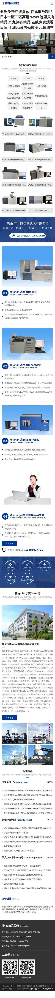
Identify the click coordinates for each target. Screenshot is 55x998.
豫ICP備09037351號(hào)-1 (41, 989)
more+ (50, 782)
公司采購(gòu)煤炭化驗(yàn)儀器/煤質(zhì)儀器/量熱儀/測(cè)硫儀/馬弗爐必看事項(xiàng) (28, 813)
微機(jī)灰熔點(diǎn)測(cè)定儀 (23, 912)
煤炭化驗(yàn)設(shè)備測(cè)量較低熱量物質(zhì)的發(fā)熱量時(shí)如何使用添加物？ (28, 828)
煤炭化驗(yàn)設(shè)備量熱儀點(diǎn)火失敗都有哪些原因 (28, 842)
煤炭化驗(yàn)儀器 (29, 907)
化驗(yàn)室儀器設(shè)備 (27, 105)
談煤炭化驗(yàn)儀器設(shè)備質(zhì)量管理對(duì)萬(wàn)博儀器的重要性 (28, 795)
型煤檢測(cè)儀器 (41, 105)
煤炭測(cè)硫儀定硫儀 (15, 909)
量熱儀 (13, 78)
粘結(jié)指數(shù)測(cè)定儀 (13, 96)
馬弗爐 (41, 78)
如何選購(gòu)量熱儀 (12, 846)
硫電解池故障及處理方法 (14, 884)
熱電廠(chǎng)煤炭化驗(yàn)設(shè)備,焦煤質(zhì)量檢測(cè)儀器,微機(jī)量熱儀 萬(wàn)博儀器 (28, 804)
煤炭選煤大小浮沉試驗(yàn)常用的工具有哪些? (23, 879)
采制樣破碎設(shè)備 (13, 105)
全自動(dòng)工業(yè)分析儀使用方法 (19, 799)
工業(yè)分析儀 (13, 86)
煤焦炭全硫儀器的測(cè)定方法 (16, 833)
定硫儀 (27, 78)
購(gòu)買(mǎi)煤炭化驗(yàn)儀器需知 (19, 851)
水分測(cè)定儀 (41, 96)
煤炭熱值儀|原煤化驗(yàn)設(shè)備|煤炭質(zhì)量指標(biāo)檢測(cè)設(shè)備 (28, 837)
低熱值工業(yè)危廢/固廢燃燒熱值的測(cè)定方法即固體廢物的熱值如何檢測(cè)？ (28, 870)
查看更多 (9, 543)
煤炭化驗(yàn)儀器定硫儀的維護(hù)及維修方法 (23, 875)
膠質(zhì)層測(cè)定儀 (27, 96)
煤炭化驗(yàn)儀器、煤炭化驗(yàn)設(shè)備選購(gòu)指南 (28, 808)
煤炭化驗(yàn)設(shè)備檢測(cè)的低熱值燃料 (22, 866)
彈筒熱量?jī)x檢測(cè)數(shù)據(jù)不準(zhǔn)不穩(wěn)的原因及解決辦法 (28, 888)
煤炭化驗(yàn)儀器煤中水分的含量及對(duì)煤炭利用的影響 (28, 790)
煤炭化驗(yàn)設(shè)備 (11, 907)
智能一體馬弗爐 (30, 909)
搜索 (51, 56)
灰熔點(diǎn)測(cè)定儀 (27, 86)
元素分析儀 (41, 86)
